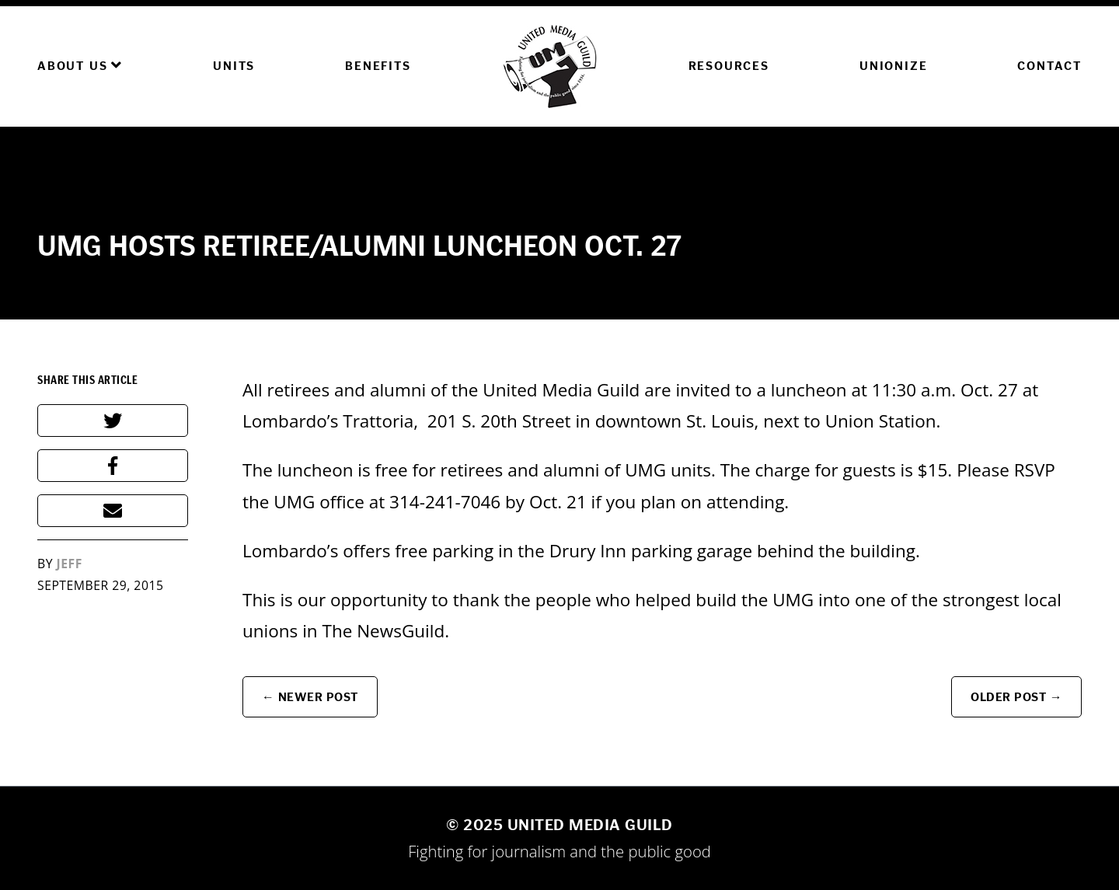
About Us (80, 65)
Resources (728, 65)
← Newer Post (310, 696)
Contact (1049, 65)
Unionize (893, 65)
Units (234, 65)
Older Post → (1016, 696)
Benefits (377, 65)
